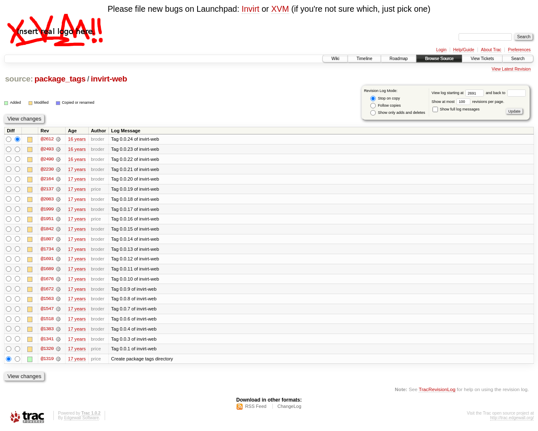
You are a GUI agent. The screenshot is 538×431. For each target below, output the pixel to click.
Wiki (335, 58)
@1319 (47, 360)
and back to (506, 93)
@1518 (47, 320)
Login (441, 49)
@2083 (47, 199)
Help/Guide (463, 49)
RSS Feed (255, 408)
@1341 (47, 340)
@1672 (47, 290)
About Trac (491, 49)
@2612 (47, 139)
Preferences (519, 49)
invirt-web (109, 78)
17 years (77, 169)
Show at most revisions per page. (468, 102)
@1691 (47, 260)
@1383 (47, 330)
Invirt (250, 8)
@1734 (47, 250)
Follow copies (385, 105)
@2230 (47, 169)
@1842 (47, 229)
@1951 (47, 219)
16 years (77, 139)
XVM (280, 8)
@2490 (47, 159)
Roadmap (399, 58)
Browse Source (439, 58)
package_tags (60, 78)
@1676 (47, 280)
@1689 (47, 270)
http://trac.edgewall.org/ (512, 420)
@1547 (47, 310)
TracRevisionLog (437, 391)
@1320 (47, 350)
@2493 (47, 149)
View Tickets (482, 58)
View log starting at (459, 93)
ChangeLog (289, 408)
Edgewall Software (81, 420)
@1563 (47, 300)
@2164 (47, 179)
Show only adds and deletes (397, 113)
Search (518, 58)
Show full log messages (456, 109)
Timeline (364, 58)
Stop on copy (385, 98)
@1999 (47, 209)
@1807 (47, 240)
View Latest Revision (511, 69)
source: (19, 78)
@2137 (47, 189)
